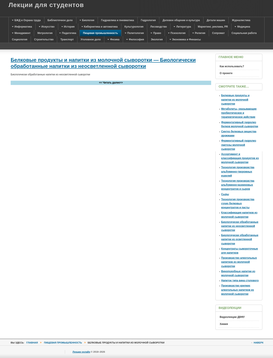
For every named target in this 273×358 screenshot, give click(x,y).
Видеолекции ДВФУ (232, 317)
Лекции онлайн (81, 352)
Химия (224, 324)
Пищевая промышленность (63, 342)
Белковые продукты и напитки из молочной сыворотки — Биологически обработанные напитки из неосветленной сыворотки (103, 63)
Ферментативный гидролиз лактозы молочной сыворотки (238, 144)
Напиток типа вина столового (240, 280)
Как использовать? (232, 66)
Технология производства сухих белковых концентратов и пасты (237, 203)
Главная (32, 342)
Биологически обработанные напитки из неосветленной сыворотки (239, 226)
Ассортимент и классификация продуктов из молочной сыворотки (240, 158)
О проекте (226, 73)
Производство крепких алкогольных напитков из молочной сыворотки (237, 289)
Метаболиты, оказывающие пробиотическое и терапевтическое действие (239, 112)
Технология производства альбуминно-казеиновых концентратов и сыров (237, 184)
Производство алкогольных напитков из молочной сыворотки (239, 261)
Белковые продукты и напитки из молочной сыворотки (235, 99)
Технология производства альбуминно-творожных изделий (237, 171)
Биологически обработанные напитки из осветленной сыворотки (239, 239)
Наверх (258, 342)
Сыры (225, 194)
